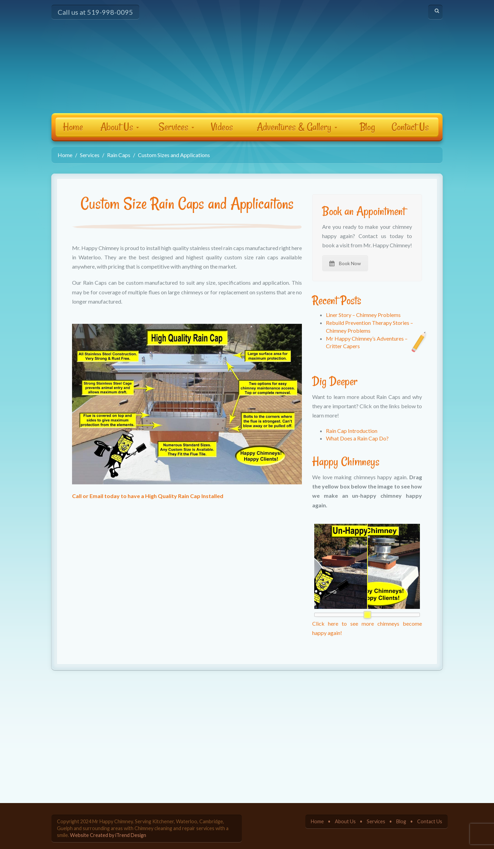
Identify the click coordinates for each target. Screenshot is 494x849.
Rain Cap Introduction (351, 430)
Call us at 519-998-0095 (95, 12)
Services (176, 127)
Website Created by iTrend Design (108, 835)
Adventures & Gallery (297, 127)
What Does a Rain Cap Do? (357, 438)
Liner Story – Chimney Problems (363, 314)
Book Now (345, 263)
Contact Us (410, 127)
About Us (119, 127)
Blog (367, 127)
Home (73, 127)
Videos (222, 127)
